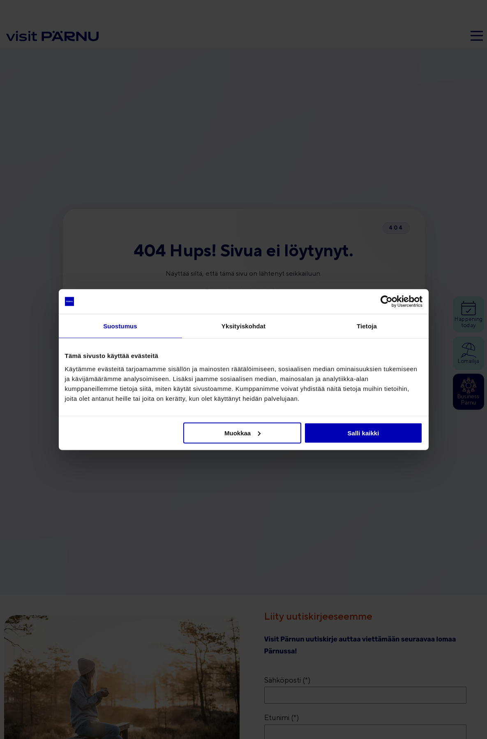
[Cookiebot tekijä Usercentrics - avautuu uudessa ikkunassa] (386, 301)
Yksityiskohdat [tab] (243, 326)
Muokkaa (242, 432)
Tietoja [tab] (367, 326)
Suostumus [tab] (120, 326)
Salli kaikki (363, 432)
